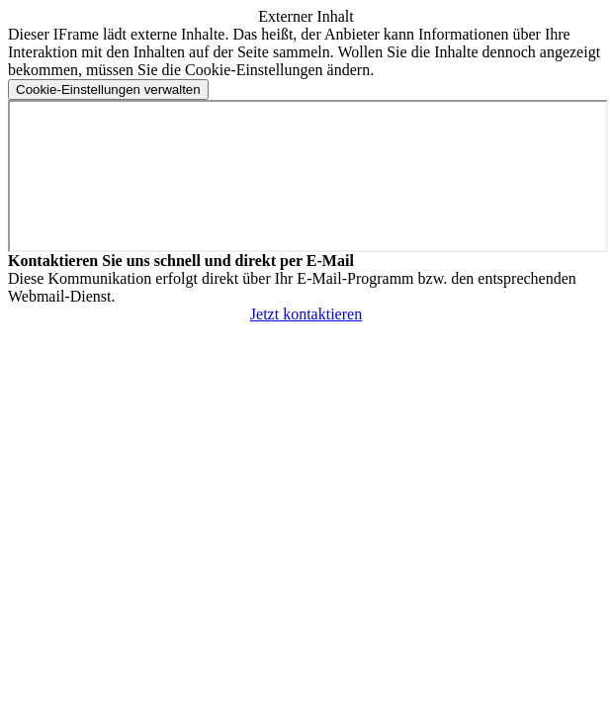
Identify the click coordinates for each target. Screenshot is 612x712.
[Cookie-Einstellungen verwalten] (108, 89)
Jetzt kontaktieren (306, 314)
